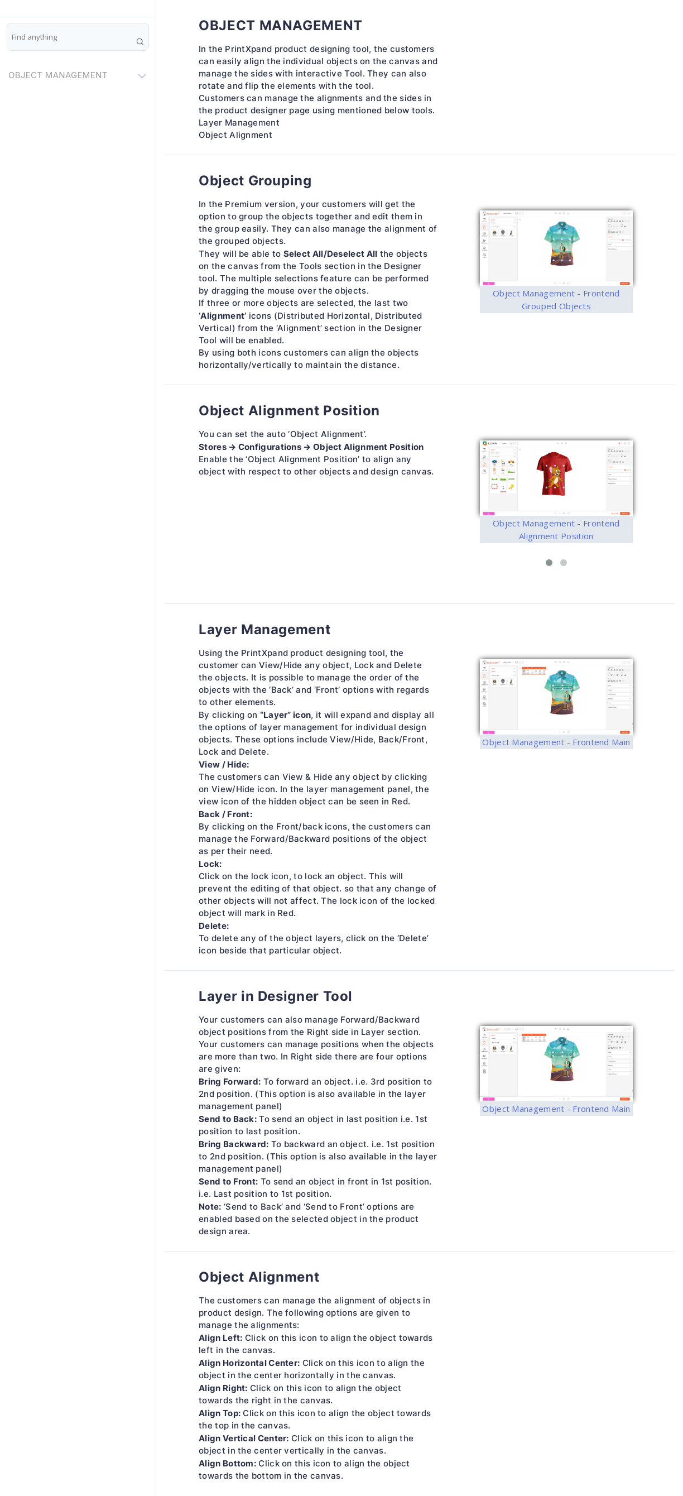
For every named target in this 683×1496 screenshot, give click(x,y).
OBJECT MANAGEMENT (79, 75)
